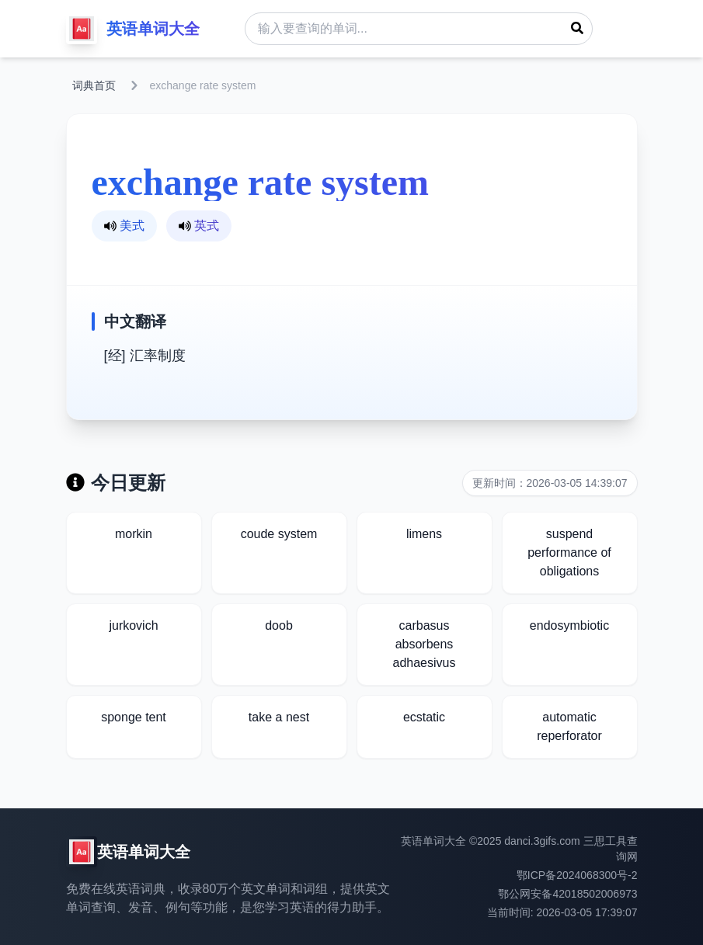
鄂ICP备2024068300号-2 (577, 875)
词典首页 (94, 85)
